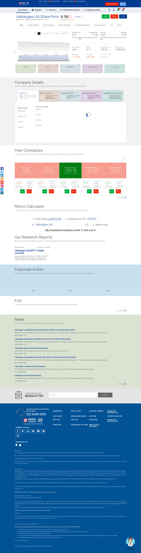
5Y (53, 33)
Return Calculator (65, 25)
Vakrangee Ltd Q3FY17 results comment (29, 251)
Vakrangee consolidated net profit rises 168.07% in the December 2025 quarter (45, 357)
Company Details (33, 25)
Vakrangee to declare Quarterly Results (30, 366)
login (123, 4)
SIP (123, 16)
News (119, 25)
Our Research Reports (82, 25)
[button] (79, 16)
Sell (114, 16)
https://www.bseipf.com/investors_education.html (24, 520)
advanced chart (64, 33)
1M (45, 33)
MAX (57, 33)
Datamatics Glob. (115, 168)
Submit (105, 395)
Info (21, 25)
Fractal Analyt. (70, 168)
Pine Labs (48, 168)
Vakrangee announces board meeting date (31, 348)
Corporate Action (100, 25)
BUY (22, 191)
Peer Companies (48, 25)
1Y (51, 33)
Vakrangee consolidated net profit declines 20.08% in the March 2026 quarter (45, 330)
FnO (111, 25)
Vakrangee (25, 168)
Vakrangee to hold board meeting (28, 375)
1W (42, 33)
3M (48, 33)
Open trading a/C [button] (112, 4)
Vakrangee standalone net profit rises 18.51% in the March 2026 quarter (43, 339)
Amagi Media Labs (93, 168)
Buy (105, 16)
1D (39, 33)
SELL (29, 191)
